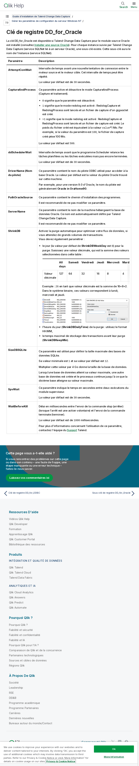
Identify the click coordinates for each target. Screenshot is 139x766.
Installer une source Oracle (51, 45)
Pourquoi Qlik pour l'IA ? (24, 642)
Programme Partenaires (24, 705)
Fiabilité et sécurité (21, 627)
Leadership (16, 685)
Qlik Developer (18, 521)
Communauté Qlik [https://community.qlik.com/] (93, 739)
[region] (69, 753)
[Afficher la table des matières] (7, 16)
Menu (134, 6)
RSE (11, 690)
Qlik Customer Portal (22, 536)
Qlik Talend (16, 565)
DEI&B (12, 695)
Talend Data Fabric (20, 575)
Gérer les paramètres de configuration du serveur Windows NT (46, 20)
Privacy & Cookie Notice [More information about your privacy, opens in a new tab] (60, 761)
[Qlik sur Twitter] (113, 739)
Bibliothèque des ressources (27, 542)
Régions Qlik (17, 663)
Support (72, 427)
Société (14, 680)
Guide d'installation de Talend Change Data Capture (41, 16)
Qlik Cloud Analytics (21, 589)
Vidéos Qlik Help (19, 516)
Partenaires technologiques (26, 652)
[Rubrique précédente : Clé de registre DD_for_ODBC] (35, 491)
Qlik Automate (18, 605)
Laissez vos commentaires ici (29, 475)
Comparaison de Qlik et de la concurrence (35, 647)
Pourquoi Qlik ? (18, 622)
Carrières (14, 710)
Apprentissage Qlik (21, 531)
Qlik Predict (16, 600)
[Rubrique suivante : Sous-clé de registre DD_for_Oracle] (103, 491)
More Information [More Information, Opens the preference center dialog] (114, 756)
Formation (15, 526)
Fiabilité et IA (17, 637)
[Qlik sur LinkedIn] (119, 739)
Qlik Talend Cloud (20, 570)
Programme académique (24, 700)
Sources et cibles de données (28, 658)
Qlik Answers (17, 595)
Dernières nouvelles (21, 715)
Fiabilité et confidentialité (24, 632)
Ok (113, 748)
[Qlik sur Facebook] (126, 739)
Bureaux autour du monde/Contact (30, 720)
